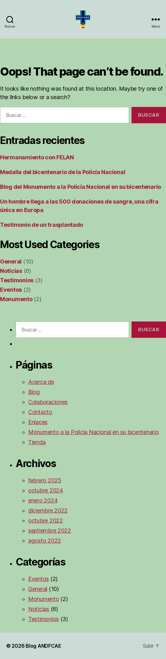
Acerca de (41, 382)
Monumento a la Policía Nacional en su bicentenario (93, 432)
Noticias (11, 271)
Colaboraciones (48, 402)
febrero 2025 (44, 480)
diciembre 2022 (48, 510)
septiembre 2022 (49, 530)
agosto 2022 (44, 540)
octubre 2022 (45, 520)
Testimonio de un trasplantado (41, 224)
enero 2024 (42, 500)
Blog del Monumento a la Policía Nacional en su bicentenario (80, 186)
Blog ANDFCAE (43, 646)
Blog (34, 392)
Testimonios (17, 280)
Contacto (40, 412)
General (11, 261)
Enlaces (38, 422)
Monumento (16, 299)
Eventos (11, 289)
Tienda (36, 442)
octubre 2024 (45, 490)
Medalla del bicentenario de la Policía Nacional (62, 172)
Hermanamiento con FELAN (37, 157)
